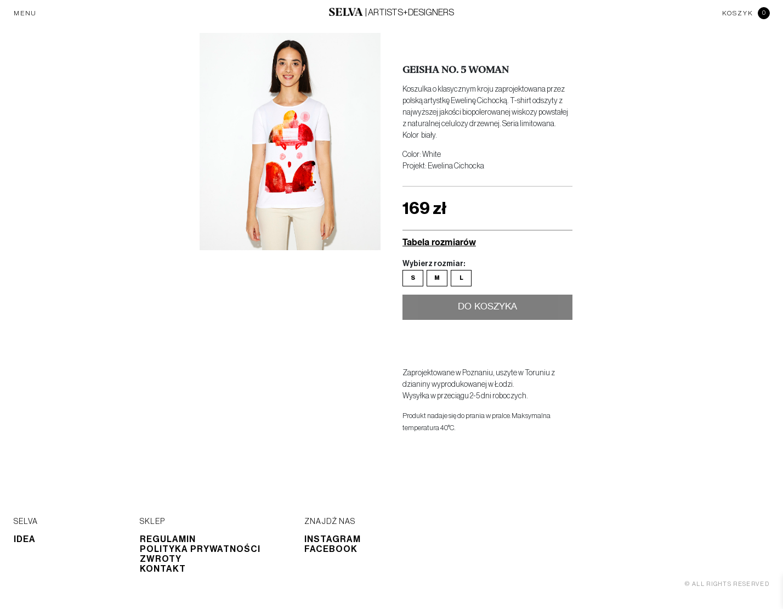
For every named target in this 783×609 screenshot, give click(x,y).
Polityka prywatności (200, 549)
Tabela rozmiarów (439, 241)
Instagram (332, 539)
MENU (25, 13)
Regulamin (168, 539)
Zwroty (160, 559)
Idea (25, 539)
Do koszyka (488, 307)
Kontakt (163, 569)
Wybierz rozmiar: (433, 264)
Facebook (331, 549)
